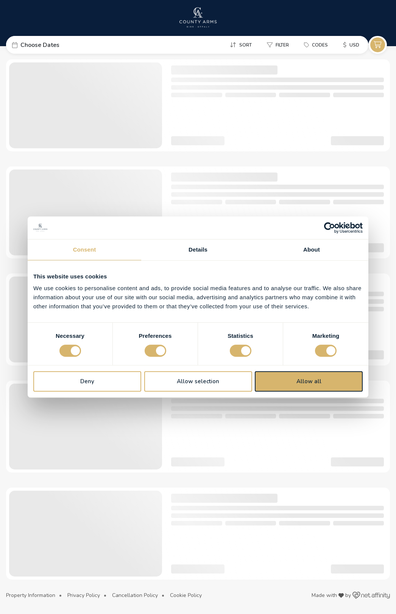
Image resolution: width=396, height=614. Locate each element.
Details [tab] (198, 249)
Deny (87, 381)
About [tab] (311, 249)
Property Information (30, 595)
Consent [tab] (84, 249)
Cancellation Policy (135, 595)
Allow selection (198, 381)
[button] (63, 45)
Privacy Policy (83, 595)
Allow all (308, 381)
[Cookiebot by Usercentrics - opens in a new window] (329, 227)
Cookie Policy (186, 595)
